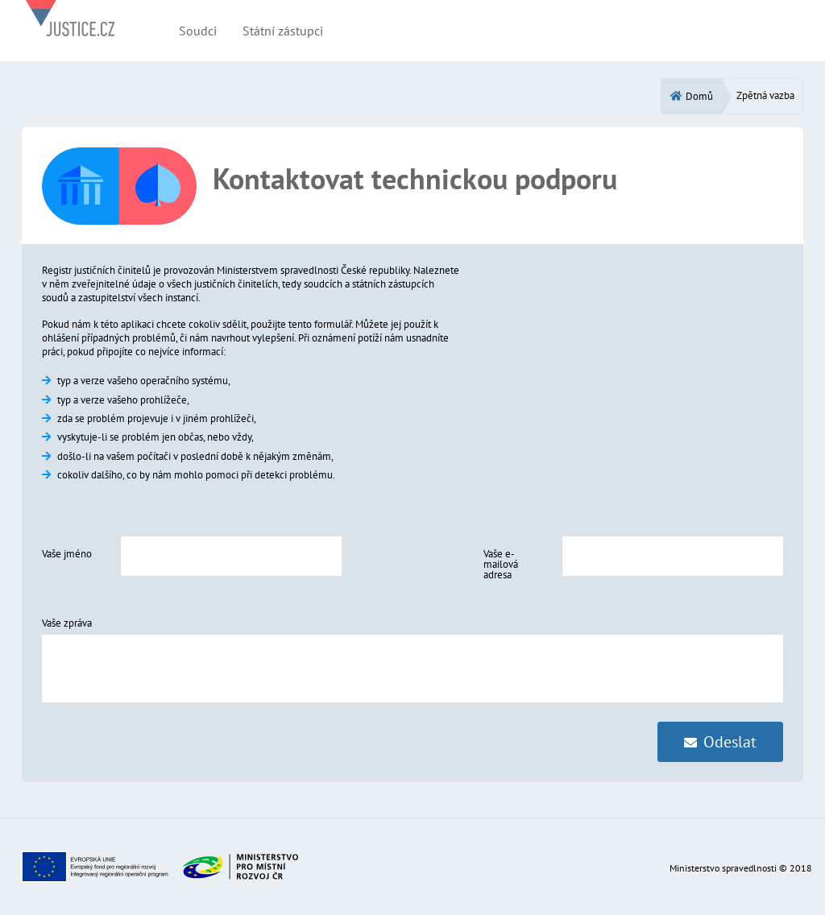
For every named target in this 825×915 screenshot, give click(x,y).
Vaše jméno (67, 554)
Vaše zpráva (67, 623)
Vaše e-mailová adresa (500, 564)
